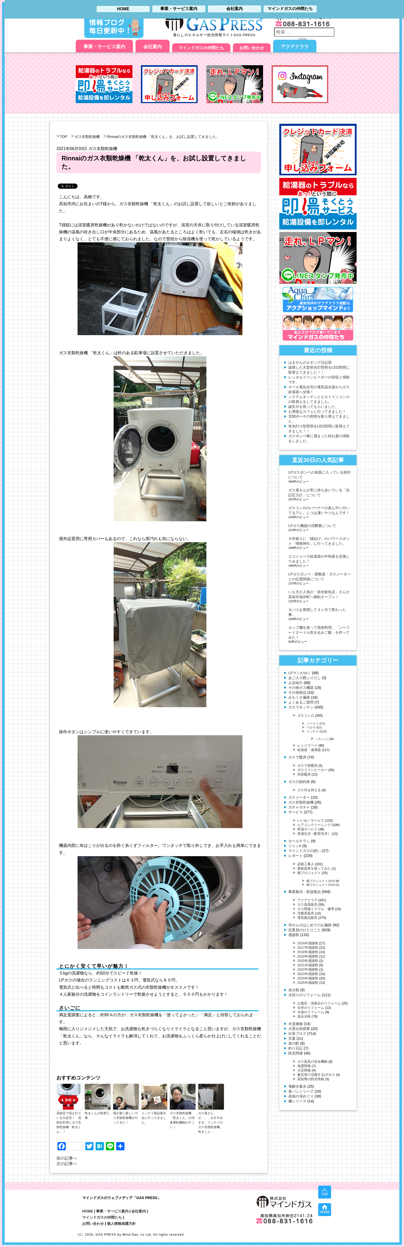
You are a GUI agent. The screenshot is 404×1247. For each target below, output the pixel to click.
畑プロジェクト (309, 873)
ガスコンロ (305, 715)
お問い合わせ (251, 48)
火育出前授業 (299, 1029)
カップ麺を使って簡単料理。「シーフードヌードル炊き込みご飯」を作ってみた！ (319, 632)
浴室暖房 (304, 774)
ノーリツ (312, 723)
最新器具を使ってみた (314, 868)
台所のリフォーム (310, 1008)
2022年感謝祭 (307, 969)
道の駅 (293, 1043)
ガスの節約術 (299, 782)
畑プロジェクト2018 (320, 880)
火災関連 (304, 1070)
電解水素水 (297, 1086)
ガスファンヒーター (312, 770)
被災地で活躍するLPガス (316, 1075)
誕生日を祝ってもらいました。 (313, 406)
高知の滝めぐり (301, 1096)
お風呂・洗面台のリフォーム (319, 1003)
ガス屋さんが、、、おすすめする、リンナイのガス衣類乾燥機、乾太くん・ (210, 1122)
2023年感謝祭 (307, 974)
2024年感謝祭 (307, 978)
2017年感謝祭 (307, 947)
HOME (87, 1211)
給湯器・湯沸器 (309, 750)
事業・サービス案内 (104, 46)
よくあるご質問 (301, 702)
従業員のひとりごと (304, 930)
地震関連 (304, 1066)
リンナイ (312, 731)
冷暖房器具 (305, 913)
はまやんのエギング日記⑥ (310, 362)
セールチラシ (299, 841)
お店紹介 (295, 683)
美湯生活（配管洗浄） (314, 834)
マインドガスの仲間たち (201, 48)
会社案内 (152, 46)
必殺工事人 (305, 864)
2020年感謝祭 (307, 961)
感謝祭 (293, 935)
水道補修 (295, 1024)
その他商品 (297, 692)
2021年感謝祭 (307, 965)
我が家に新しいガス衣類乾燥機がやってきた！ (125, 1117)
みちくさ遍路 (299, 697)
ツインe (294, 846)
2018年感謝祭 (307, 952)
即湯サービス (307, 829)
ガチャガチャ (299, 807)
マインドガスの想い (304, 851)
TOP (63, 137)
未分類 (293, 990)
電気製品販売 (307, 918)
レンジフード (307, 745)
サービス (295, 812)
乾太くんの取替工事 (97, 1115)
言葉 (292, 1038)
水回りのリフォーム (304, 995)
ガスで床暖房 (307, 765)
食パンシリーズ (301, 1091)
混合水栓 (304, 1016)
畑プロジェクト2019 (320, 884)
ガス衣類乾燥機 (87, 137)
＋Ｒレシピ (321, 739)
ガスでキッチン (301, 707)
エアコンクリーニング (314, 825)
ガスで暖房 (297, 757)
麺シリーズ (297, 1101)
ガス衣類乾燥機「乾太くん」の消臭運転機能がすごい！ (182, 1120)
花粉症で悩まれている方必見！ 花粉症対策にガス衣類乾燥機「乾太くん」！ (68, 1122)
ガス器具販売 (307, 904)
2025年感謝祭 (307, 983)
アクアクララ (295, 46)
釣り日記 (295, 1048)
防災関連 (295, 1053)
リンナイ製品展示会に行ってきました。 (153, 1117)
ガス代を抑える (309, 790)
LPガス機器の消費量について (312, 526)
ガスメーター (299, 797)
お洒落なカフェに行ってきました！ (317, 411)
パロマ (311, 727)
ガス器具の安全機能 (312, 1061)
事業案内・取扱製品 (304, 892)
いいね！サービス (310, 820)
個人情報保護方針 (121, 1223)
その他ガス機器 (301, 688)
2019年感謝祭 (307, 956)
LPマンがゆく (299, 673)
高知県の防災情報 (310, 1079)
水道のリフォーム (310, 1012)
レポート (295, 856)
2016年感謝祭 (307, 943)
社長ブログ (297, 1033)
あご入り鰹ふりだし (304, 678)
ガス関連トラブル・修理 (315, 909)
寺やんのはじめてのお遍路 (310, 925)
